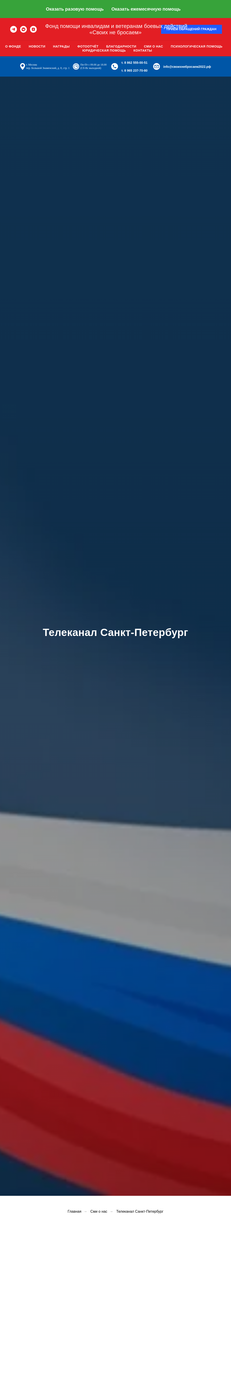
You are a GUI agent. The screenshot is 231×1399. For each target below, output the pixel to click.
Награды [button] (61, 46)
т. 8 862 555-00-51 (134, 62)
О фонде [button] (13, 46)
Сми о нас (153, 46)
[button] (191, 29)
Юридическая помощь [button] (104, 50)
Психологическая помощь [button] (196, 46)
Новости (37, 46)
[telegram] (13, 29)
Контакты (143, 50)
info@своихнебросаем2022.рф (187, 66)
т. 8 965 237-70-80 (134, 70)
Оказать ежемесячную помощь (146, 9)
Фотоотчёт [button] (88, 46)
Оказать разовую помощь (75, 9)
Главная (74, 1211)
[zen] (33, 29)
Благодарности (121, 46)
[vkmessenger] (23, 29)
